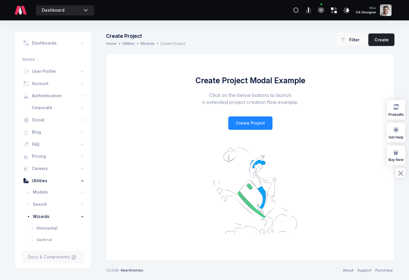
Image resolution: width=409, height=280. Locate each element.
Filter (350, 39)
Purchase (384, 270)
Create (381, 39)
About (348, 270)
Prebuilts (396, 109)
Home (111, 43)
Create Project (250, 122)
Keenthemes (132, 270)
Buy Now (395, 155)
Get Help (395, 132)
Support (364, 270)
